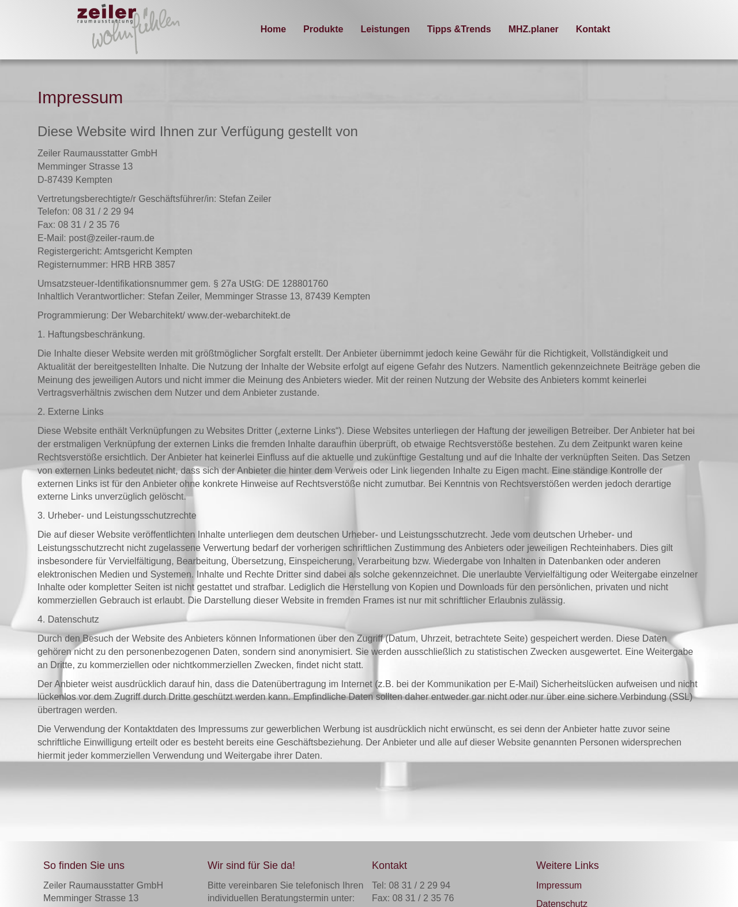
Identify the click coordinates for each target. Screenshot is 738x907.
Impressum (559, 885)
